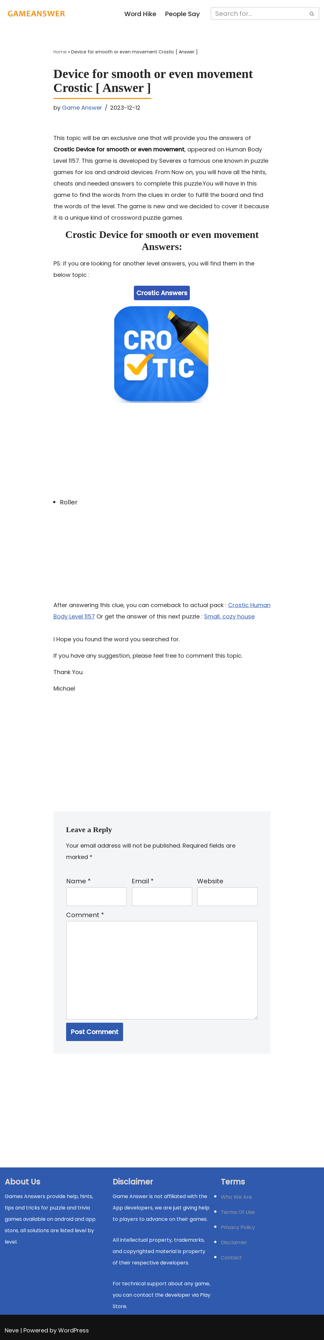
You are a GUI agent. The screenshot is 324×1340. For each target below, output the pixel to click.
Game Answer (82, 108)
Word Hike (140, 13)
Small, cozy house (229, 616)
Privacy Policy (238, 1227)
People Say (182, 13)
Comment (85, 915)
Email (143, 881)
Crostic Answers (161, 293)
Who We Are (236, 1197)
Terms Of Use (238, 1212)
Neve (12, 1330)
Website (210, 881)
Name (78, 881)
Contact (231, 1257)
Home (60, 52)
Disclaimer (234, 1242)
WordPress (73, 1330)
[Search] (258, 13)
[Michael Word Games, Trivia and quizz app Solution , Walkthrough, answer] (36, 13)
